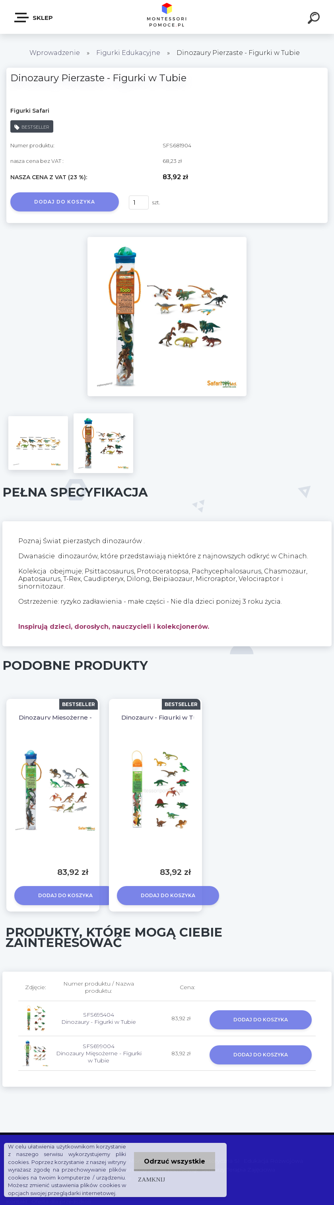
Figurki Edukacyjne (129, 53)
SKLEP (34, 17)
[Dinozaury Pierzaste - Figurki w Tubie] (167, 239)
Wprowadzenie (54, 53)
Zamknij (151, 1179)
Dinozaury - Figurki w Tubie (164, 717)
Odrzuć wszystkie (174, 1161)
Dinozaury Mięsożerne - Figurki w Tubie (80, 717)
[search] (315, 19)
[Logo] (167, 17)
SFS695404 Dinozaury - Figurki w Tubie (98, 1018)
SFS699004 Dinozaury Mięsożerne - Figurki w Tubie (99, 1053)
